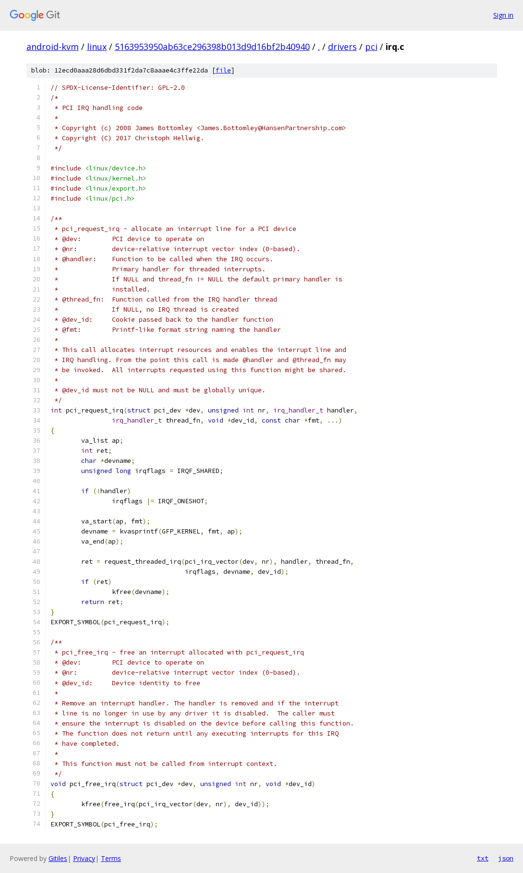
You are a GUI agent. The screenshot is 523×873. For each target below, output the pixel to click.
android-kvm (52, 46)
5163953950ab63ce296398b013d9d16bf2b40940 (212, 46)
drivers (342, 46)
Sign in (503, 15)
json (505, 858)
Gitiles (58, 858)
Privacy (84, 858)
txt (482, 858)
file (223, 70)
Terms (111, 858)
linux (97, 46)
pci (371, 46)
